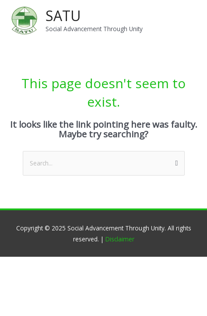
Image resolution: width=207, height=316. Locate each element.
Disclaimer (119, 239)
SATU (63, 15)
